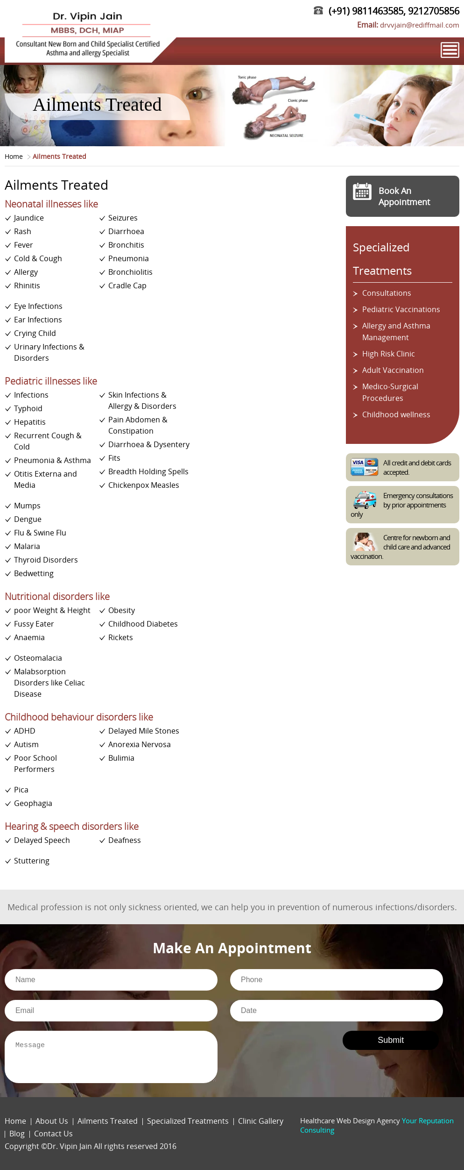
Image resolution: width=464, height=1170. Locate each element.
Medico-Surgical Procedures (390, 392)
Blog (17, 1133)
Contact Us (53, 1133)
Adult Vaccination (393, 370)
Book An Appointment (404, 196)
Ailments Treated (107, 1121)
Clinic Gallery (260, 1121)
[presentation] (290, 1046)
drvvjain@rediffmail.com (419, 24)
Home (14, 156)
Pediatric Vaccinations (401, 309)
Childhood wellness (396, 414)
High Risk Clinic (388, 354)
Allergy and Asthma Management (396, 331)
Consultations (386, 293)
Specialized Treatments (188, 1121)
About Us (51, 1121)
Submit (391, 1040)
